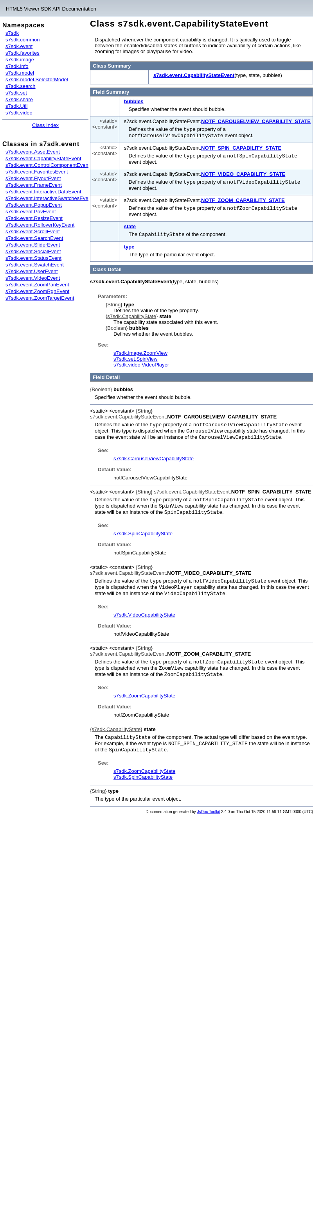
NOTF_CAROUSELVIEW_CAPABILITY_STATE (256, 121)
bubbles (134, 101)
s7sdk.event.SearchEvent (34, 238)
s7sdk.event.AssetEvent (32, 152)
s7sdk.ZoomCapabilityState (144, 689)
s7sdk (12, 33)
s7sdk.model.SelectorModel (36, 79)
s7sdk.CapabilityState (131, 314)
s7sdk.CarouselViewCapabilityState (153, 455)
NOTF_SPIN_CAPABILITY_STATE (241, 147)
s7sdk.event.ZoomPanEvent (37, 285)
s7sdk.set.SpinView (135, 356)
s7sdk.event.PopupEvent (33, 205)
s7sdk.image (19, 60)
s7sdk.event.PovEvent (30, 212)
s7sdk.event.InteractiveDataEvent (43, 192)
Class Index (45, 125)
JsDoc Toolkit (208, 803)
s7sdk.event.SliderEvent (32, 245)
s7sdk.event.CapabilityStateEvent (43, 158)
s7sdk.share (19, 99)
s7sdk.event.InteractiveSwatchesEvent (49, 198)
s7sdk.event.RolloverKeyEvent (39, 225)
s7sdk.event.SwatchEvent (34, 265)
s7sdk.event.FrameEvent (33, 185)
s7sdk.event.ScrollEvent (32, 231)
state (130, 224)
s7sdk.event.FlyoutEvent (33, 178)
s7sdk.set (16, 93)
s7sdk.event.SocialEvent (33, 251)
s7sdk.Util (16, 106)
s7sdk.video (18, 113)
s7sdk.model (19, 73)
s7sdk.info (17, 66)
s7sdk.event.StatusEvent (33, 258)
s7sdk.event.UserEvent (31, 271)
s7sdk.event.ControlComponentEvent (47, 165)
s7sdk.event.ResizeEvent (34, 218)
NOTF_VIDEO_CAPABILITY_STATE (243, 173)
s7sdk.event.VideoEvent (32, 278)
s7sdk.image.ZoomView (140, 351)
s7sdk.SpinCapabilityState (143, 529)
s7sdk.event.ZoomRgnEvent (37, 291)
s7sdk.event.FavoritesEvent (36, 172)
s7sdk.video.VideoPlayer (141, 362)
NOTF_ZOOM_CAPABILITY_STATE (243, 199)
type (129, 244)
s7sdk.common (22, 40)
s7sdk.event (18, 46)
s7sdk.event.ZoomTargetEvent (39, 298)
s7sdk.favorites (22, 53)
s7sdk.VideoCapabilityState (144, 609)
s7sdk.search (20, 86)
